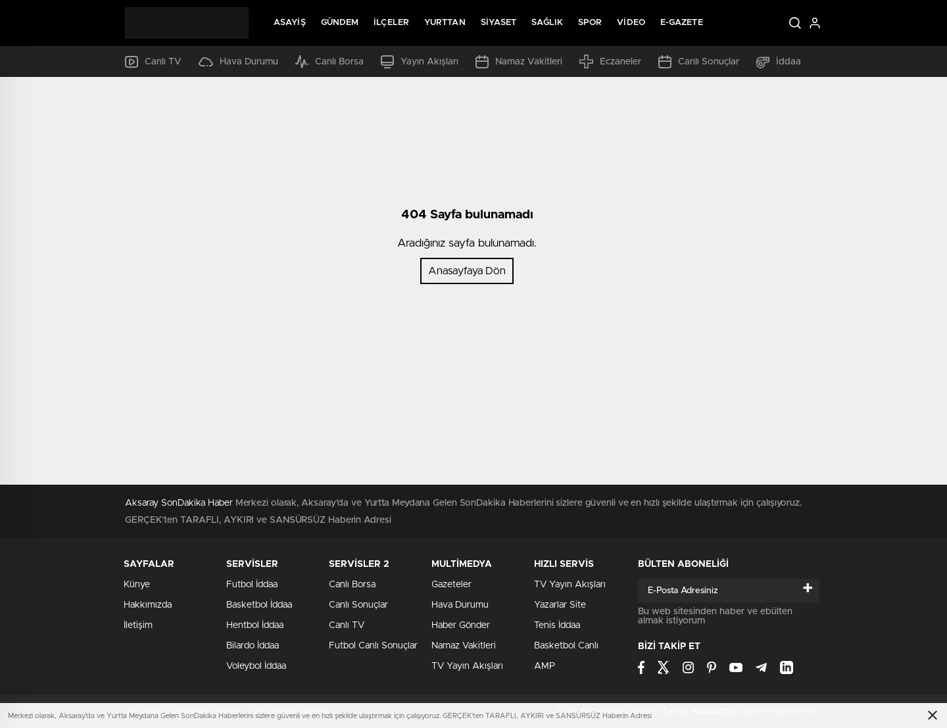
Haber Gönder (460, 625)
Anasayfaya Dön (467, 271)
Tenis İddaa (557, 625)
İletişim (138, 625)
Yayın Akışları (419, 61)
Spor (590, 22)
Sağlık (547, 22)
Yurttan (445, 22)
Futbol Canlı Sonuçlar (373, 645)
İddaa (778, 61)
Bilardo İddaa (252, 645)
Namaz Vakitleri (518, 61)
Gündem (340, 22)
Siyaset (499, 22)
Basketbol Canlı (566, 645)
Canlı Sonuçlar (698, 61)
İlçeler (391, 22)
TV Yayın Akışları (467, 666)
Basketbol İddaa (259, 605)
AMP (544, 666)
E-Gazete (681, 22)
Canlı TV (153, 62)
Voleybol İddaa (256, 666)
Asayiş (290, 22)
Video (631, 22)
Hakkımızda (148, 605)
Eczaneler (610, 61)
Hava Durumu (238, 61)
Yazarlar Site (560, 605)
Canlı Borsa (329, 61)
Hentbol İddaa (254, 625)
